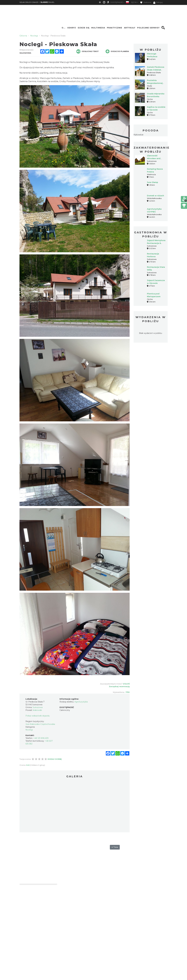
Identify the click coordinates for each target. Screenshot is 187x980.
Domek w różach (155, 195)
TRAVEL (47, 2)
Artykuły (129, 28)
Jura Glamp (152, 182)
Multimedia (98, 28)
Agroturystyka (81, 702)
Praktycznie (114, 28)
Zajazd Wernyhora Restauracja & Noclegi (156, 243)
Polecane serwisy (148, 28)
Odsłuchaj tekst (87, 51)
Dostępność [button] (117, 2)
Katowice (138, 134)
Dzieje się (83, 28)
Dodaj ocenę (55, 759)
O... (63, 28)
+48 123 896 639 (40, 738)
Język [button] (134, 2)
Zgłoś (126, 684)
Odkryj (71, 28)
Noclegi (29, 730)
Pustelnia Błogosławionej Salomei (155, 83)
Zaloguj (158, 2)
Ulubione (145, 2)
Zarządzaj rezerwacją (119, 686)
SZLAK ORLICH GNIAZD (28, 2)
